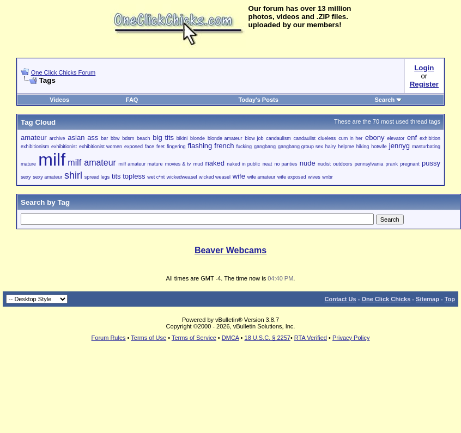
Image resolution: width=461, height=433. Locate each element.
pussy (431, 163)
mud (198, 164)
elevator (395, 138)
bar (104, 138)
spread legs (97, 177)
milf (51, 159)
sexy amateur (47, 177)
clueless (327, 138)
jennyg (399, 146)
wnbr (327, 177)
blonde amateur (225, 138)
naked (214, 163)
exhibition (430, 138)
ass (92, 137)
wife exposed (291, 177)
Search (388, 99)
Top (450, 299)
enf (412, 137)
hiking (362, 146)
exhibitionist (64, 146)
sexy (26, 177)
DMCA (230, 337)
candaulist (305, 138)
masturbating (426, 146)
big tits (163, 137)
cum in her (350, 138)
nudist (324, 164)
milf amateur (92, 162)
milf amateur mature (140, 164)
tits (116, 176)
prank (392, 164)
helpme (346, 146)
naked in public (243, 164)
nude (308, 163)
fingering (176, 146)
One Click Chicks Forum (63, 72)
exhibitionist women (100, 146)
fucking (244, 146)
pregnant (410, 164)
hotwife (379, 146)
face (149, 146)
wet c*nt (156, 177)
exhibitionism (35, 146)
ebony (374, 137)
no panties (285, 164)
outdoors (342, 164)
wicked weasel (214, 177)
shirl (73, 175)
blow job (254, 138)
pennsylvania (369, 164)
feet (160, 146)
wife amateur (261, 177)
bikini (182, 138)
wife (239, 176)
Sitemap (427, 299)
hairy (330, 146)
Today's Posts (258, 99)
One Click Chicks (385, 299)
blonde (197, 138)
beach (143, 138)
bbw (115, 138)
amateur (34, 137)
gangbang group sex (300, 146)
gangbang (265, 146)
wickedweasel (182, 177)
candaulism (278, 138)
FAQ (132, 99)
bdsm (128, 138)
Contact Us (340, 299)
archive (57, 138)
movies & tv (178, 164)
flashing (200, 146)
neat (267, 164)
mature (28, 164)
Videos (59, 99)
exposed (133, 146)
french (224, 146)
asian (76, 137)
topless (134, 176)
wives (314, 177)
